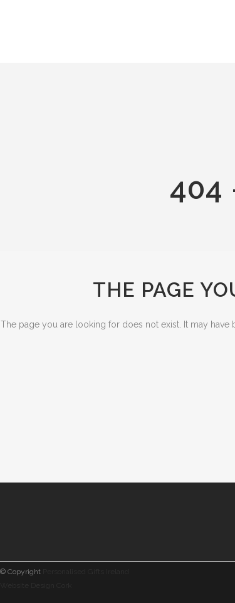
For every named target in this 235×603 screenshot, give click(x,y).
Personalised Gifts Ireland (86, 571)
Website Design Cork (36, 585)
